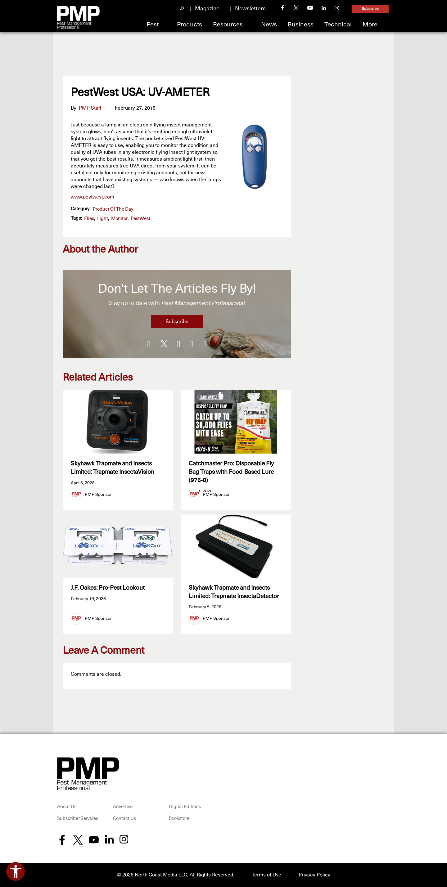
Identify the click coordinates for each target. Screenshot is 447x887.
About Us (66, 807)
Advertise (123, 807)
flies (89, 218)
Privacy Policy (314, 875)
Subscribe (370, 9)
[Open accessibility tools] (15, 871)
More (370, 24)
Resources (228, 24)
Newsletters (250, 8)
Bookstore (179, 818)
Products (189, 24)
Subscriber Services (77, 818)
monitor (119, 218)
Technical (338, 24)
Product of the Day (113, 209)
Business (301, 24)
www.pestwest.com (92, 196)
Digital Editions (185, 807)
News (269, 24)
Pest (153, 24)
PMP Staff (90, 108)
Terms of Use (266, 875)
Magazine (207, 8)
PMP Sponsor (98, 494)
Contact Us (124, 818)
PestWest (140, 218)
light (102, 218)
